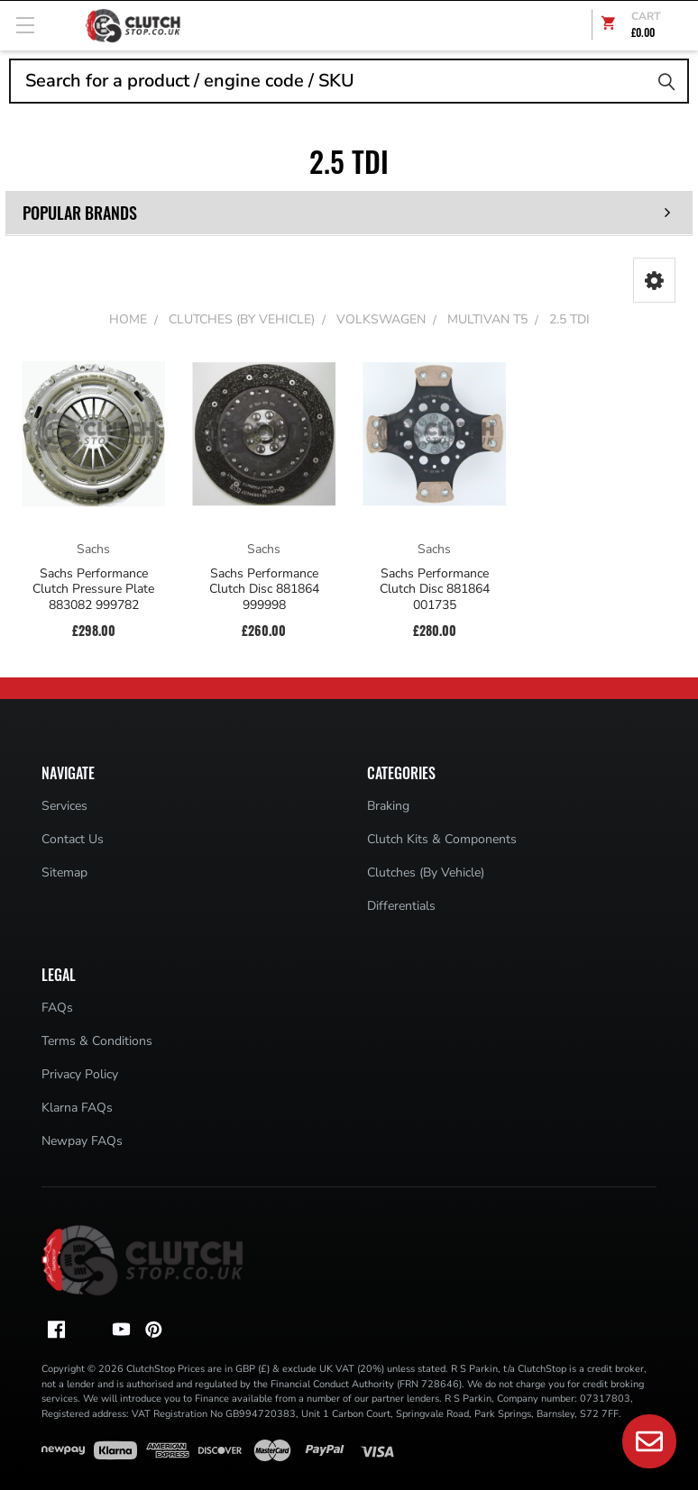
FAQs (57, 1007)
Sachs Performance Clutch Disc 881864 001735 (435, 589)
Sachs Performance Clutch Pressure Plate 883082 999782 (93, 589)
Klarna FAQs (77, 1107)
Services (64, 805)
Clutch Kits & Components (442, 839)
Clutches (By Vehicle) (425, 872)
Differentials (401, 905)
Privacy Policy (79, 1074)
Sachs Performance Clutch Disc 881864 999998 (264, 589)
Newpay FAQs (82, 1140)
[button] (654, 280)
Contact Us (72, 839)
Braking (388, 805)
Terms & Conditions (96, 1040)
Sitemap (64, 872)
